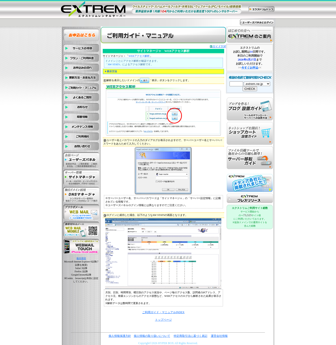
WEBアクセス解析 (138, 55)
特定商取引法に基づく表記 (190, 336)
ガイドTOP (219, 46)
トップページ (163, 319)
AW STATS (114, 64)
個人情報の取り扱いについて (152, 336)
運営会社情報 (219, 336)
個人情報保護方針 (120, 336)
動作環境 (81, 258)
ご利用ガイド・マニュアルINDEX (163, 312)
